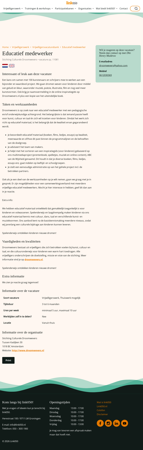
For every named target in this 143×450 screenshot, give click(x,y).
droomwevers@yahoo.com (113, 65)
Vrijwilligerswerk (13, 8)
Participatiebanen (65, 8)
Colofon (101, 410)
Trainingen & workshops (39, 8)
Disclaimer (102, 414)
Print (8, 360)
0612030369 (105, 75)
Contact (124, 8)
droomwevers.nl (34, 259)
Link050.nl (102, 406)
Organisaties (86, 8)
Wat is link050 (104, 402)
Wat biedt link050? (106, 8)
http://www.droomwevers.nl (28, 350)
